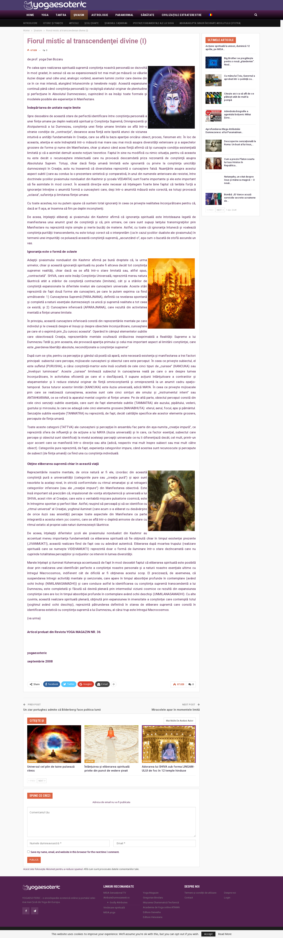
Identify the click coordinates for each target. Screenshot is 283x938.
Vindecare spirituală (114, 907)
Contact (188, 897)
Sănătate (147, 15)
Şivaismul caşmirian (116, 23)
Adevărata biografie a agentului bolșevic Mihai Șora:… (237, 114)
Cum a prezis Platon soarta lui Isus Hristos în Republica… (239, 162)
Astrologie (99, 15)
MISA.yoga (109, 912)
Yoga (45, 15)
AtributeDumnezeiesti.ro (116, 897)
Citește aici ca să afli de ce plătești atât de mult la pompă (239, 96)
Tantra (61, 15)
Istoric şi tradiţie (53, 23)
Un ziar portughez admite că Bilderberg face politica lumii (62, 709)
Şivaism (79, 15)
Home (30, 15)
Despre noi (230, 892)
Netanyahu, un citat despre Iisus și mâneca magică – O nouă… (239, 179)
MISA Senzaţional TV (114, 892)
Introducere (30, 23)
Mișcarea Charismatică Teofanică (161, 902)
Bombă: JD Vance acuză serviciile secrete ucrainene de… (240, 197)
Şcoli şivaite (91, 23)
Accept (208, 934)
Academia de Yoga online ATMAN (161, 907)
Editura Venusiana (152, 916)
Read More (225, 934)
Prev (32, 780)
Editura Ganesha (152, 911)
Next (41, 780)
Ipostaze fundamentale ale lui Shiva (153, 23)
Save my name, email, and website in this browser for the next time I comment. (75, 851)
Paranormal (124, 15)
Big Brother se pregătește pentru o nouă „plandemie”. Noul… (239, 61)
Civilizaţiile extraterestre (182, 15)
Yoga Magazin (151, 892)
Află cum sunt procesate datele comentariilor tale (111, 868)
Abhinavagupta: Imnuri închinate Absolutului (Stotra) (210, 23)
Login (227, 897)
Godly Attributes (118, 902)
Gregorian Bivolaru (153, 897)
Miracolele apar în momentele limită (176, 709)
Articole (74, 23)
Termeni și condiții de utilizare (200, 892)
